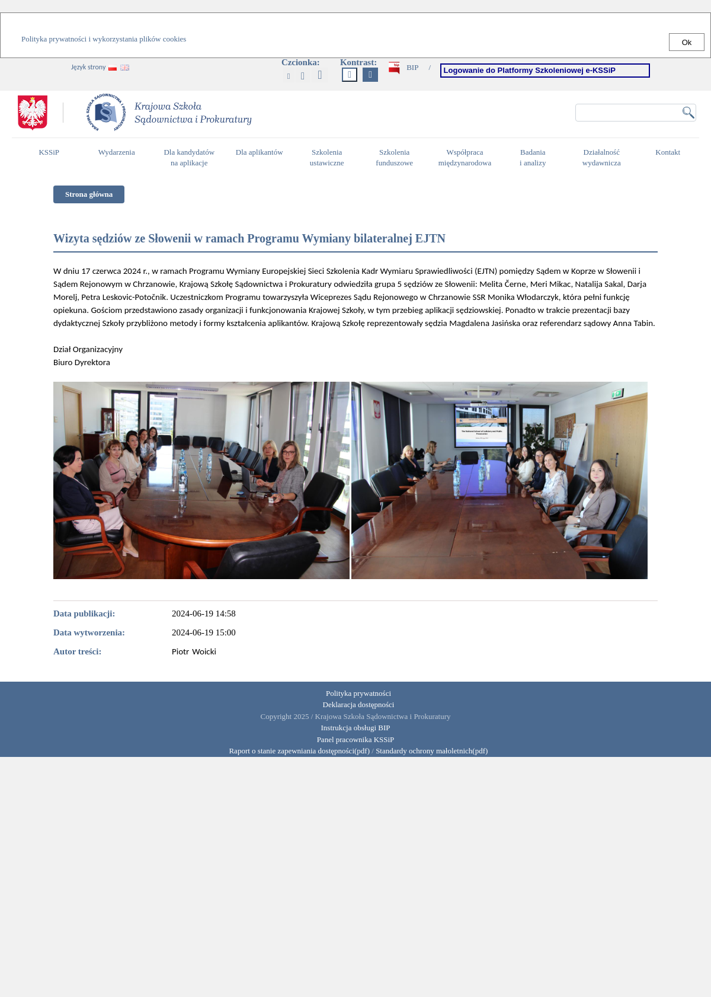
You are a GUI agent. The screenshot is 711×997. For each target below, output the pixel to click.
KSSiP (52, 157)
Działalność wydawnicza (604, 158)
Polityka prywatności (358, 693)
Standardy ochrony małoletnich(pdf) (432, 750)
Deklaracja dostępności (359, 704)
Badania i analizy (536, 158)
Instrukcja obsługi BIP (355, 727)
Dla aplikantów (261, 157)
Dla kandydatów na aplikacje (189, 158)
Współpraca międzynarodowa (466, 158)
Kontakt (670, 157)
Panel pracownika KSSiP (356, 739)
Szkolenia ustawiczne (330, 158)
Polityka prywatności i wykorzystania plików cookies (103, 38)
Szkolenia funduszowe (397, 158)
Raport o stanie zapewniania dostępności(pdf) (296, 750)
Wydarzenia (116, 152)
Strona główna (89, 194)
